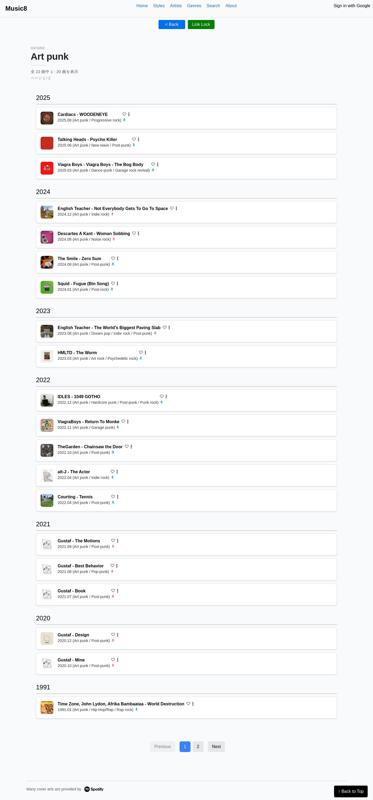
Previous (162, 746)
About (231, 5)
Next (216, 746)
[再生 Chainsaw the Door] (47, 450)
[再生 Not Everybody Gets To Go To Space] (47, 212)
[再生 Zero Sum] (47, 262)
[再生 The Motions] (47, 544)
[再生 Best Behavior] (47, 569)
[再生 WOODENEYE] (47, 118)
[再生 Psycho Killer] (47, 143)
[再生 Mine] (47, 663)
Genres (194, 5)
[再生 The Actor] (47, 475)
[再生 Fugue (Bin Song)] (47, 287)
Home (142, 5)
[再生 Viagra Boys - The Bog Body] (47, 168)
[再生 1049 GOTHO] (47, 400)
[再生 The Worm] (47, 356)
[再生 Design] (47, 638)
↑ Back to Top (351, 791)
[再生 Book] (47, 594)
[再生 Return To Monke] (47, 425)
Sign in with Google (352, 5)
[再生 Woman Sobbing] (47, 237)
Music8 (16, 8)
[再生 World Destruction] (47, 707)
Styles (159, 5)
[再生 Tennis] (47, 500)
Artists (176, 5)
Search (213, 5)
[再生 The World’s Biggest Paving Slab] (47, 331)
